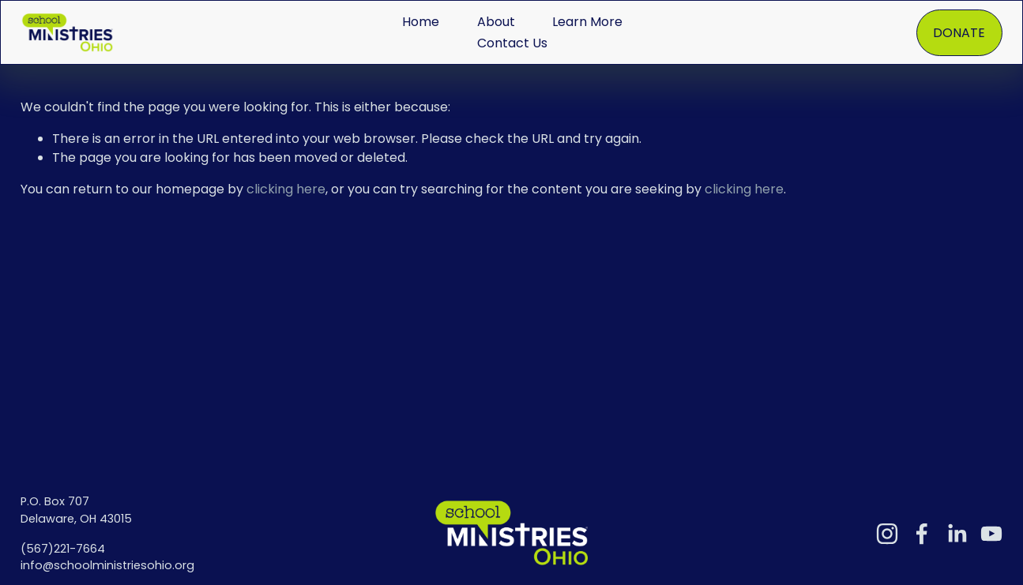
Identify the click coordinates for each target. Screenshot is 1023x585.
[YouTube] (991, 534)
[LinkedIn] (957, 534)
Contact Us (512, 43)
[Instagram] (887, 534)
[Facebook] (922, 534)
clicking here (285, 189)
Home (420, 22)
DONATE (959, 33)
